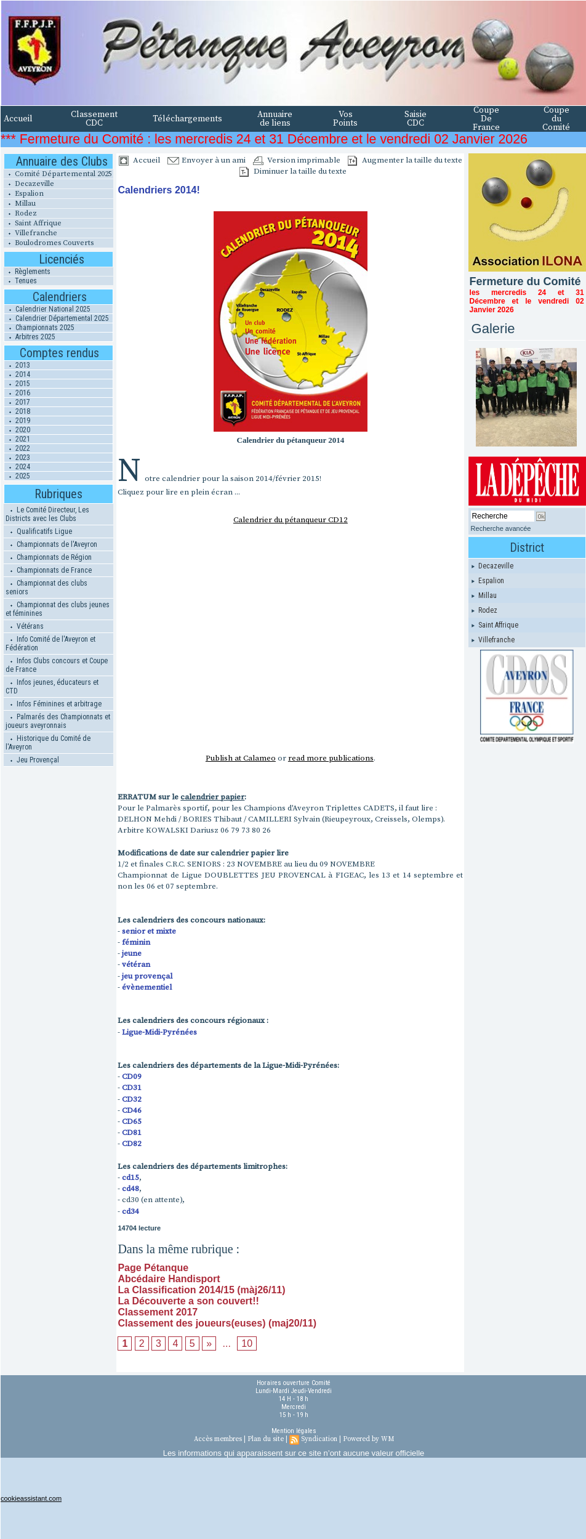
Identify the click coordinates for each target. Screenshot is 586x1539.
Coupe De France (486, 119)
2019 (17, 420)
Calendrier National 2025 (47, 309)
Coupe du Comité (556, 119)
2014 (17, 374)
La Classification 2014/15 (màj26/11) (201, 1290)
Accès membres (218, 1439)
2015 (17, 383)
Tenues (20, 281)
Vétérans (25, 626)
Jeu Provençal (32, 760)
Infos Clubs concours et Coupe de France (57, 665)
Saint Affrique (33, 223)
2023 (17, 457)
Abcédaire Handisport (169, 1279)
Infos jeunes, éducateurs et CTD (52, 686)
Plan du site (265, 1439)
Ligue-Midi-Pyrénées (159, 1032)
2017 (17, 402)
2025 (17, 476)
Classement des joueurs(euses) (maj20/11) (217, 1323)
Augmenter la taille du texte (405, 160)
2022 (17, 448)
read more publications (331, 758)
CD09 (132, 1076)
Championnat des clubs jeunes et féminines (58, 609)
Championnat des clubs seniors (46, 587)
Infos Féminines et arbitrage (54, 704)
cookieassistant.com (31, 1498)
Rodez (20, 213)
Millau (20, 203)
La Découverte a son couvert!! (188, 1301)
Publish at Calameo (241, 758)
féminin (136, 942)
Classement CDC (94, 118)
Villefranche (30, 233)
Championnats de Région (49, 557)
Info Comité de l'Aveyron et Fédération (50, 643)
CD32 (132, 1099)
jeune (132, 953)
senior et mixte (149, 931)
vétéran (136, 964)
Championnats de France (49, 570)
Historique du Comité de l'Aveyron (48, 742)
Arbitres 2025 (29, 337)
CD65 (132, 1121)
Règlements (27, 271)
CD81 (132, 1132)
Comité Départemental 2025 (58, 174)
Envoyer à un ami (206, 160)
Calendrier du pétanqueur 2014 (291, 440)
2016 (17, 393)
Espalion (24, 193)
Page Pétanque (153, 1267)
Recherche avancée (501, 528)
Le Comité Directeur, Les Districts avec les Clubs (47, 514)
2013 (17, 365)
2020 (17, 430)
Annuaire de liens (274, 118)
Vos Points (345, 118)
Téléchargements (187, 119)
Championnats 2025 (39, 327)
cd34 (130, 1211)
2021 (17, 439)
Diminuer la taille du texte (293, 171)
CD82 (132, 1144)
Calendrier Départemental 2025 (56, 318)
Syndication (319, 1439)
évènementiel (147, 987)
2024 (17, 467)
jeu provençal (147, 976)
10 (246, 1343)
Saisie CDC (415, 118)
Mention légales (293, 1431)
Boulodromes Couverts (49, 243)
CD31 (132, 1088)
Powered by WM (368, 1439)
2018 (17, 411)
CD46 (132, 1110)
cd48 (130, 1189)
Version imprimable (296, 160)
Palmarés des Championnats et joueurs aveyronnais (58, 721)
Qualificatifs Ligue (39, 531)
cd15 (130, 1177)
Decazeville (29, 183)
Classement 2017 (158, 1312)
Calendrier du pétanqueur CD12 (290, 520)
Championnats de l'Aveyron (51, 544)
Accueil (18, 119)
